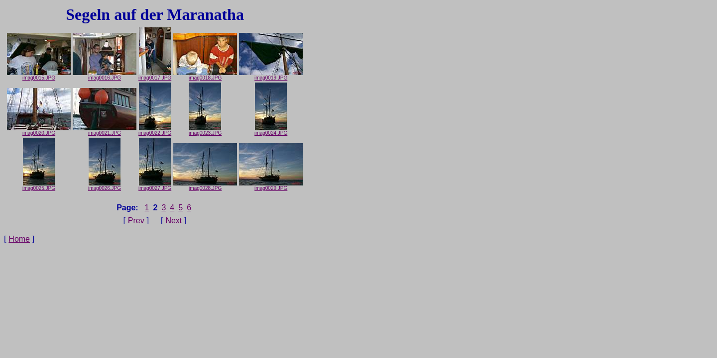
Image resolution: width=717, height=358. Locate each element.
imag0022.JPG (154, 131)
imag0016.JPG (104, 76)
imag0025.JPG (38, 186)
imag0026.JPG (104, 186)
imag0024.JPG (270, 131)
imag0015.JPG (39, 76)
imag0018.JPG (205, 76)
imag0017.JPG (154, 76)
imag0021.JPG (104, 131)
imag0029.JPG (271, 186)
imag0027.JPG (154, 186)
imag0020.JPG (39, 131)
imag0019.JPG (271, 76)
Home (19, 239)
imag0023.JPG (205, 131)
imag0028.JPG (205, 186)
